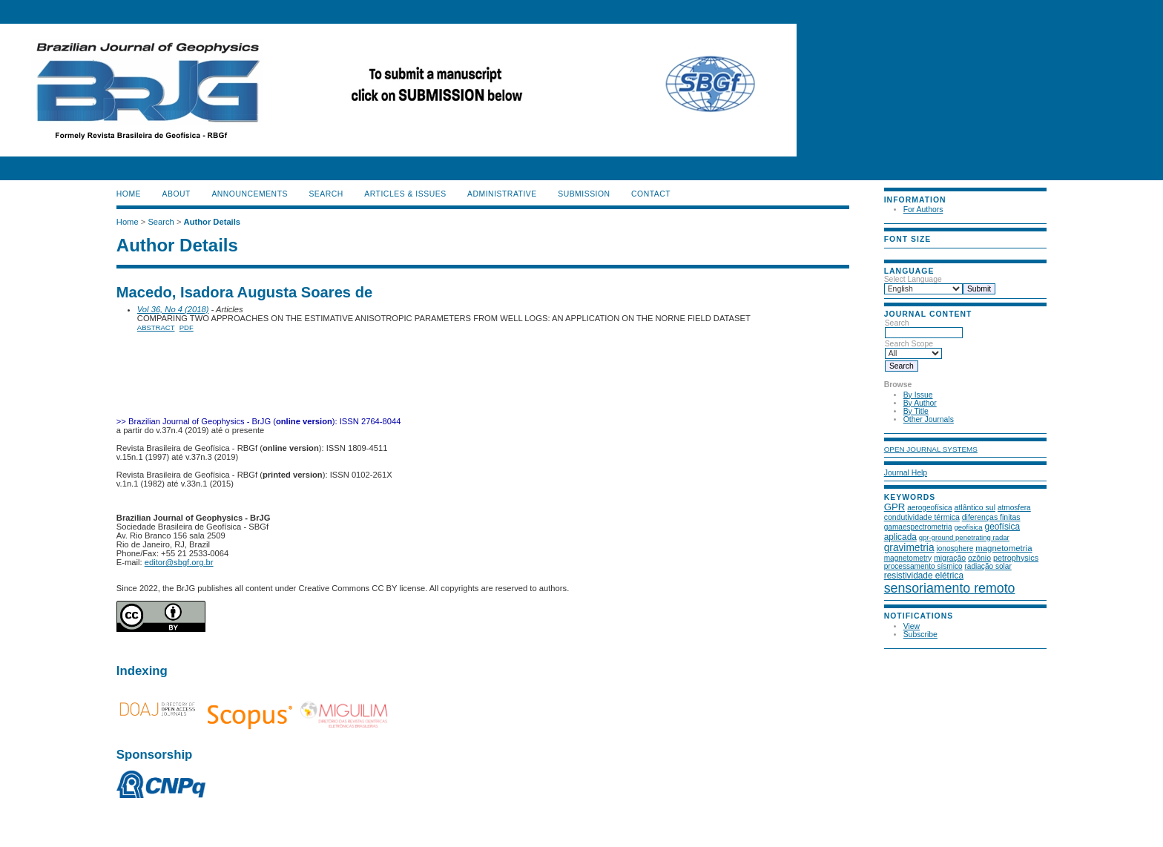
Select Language (913, 279)
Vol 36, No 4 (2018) (173, 309)
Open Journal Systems (931, 449)
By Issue (918, 395)
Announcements (249, 194)
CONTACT (651, 194)
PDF (186, 327)
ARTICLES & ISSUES (405, 194)
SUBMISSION (584, 194)
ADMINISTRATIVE (502, 194)
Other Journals (928, 419)
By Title (916, 411)
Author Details (212, 221)
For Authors (923, 209)
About (176, 194)
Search (924, 328)
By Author (920, 403)
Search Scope (913, 348)
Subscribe (920, 634)
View (911, 626)
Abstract (156, 327)
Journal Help (905, 473)
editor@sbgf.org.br (179, 562)
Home (128, 194)
